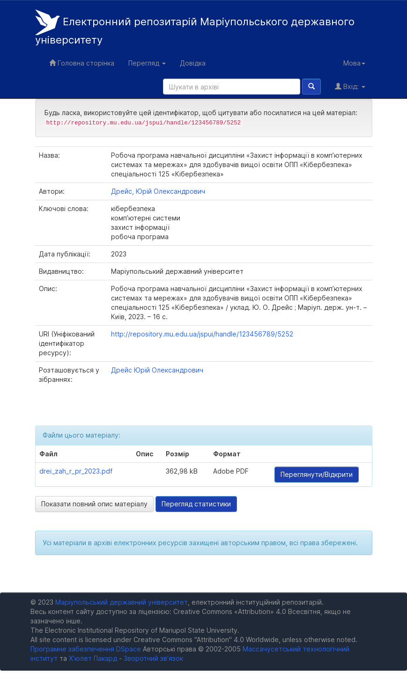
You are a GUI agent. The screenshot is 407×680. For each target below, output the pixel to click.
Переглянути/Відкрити (317, 474)
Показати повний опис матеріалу (94, 504)
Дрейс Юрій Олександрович (157, 370)
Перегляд (147, 63)
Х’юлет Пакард (93, 658)
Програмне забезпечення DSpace (85, 649)
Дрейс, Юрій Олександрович (158, 191)
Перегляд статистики (196, 504)
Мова (354, 63)
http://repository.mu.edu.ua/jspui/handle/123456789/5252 (202, 334)
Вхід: (350, 86)
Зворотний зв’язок (153, 658)
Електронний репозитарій (195, 27)
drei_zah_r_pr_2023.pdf (75, 471)
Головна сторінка (81, 63)
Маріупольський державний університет (121, 602)
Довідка (193, 63)
